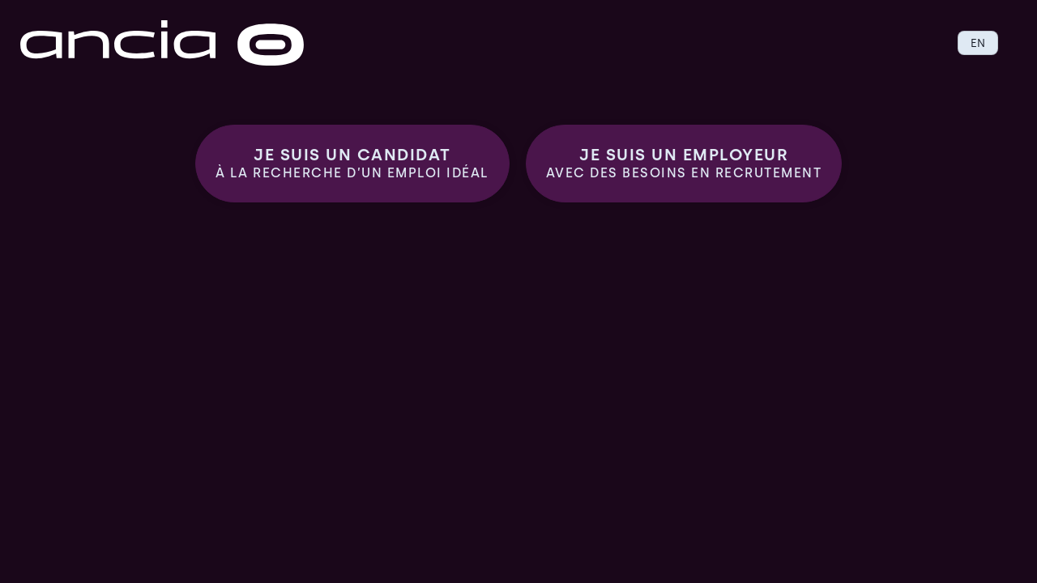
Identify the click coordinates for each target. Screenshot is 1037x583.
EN (978, 42)
